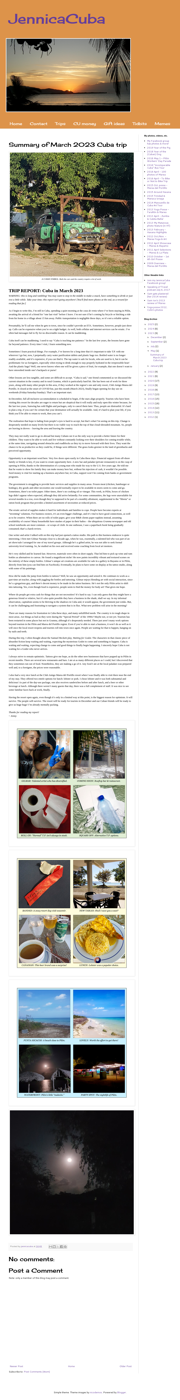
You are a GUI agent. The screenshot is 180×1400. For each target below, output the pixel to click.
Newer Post (16, 1366)
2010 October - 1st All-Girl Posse (158, 258)
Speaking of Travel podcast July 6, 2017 (158, 288)
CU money (84, 123)
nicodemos (96, 1392)
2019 (151, 385)
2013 (151, 412)
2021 (151, 376)
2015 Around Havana (159, 192)
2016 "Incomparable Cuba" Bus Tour (158, 166)
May (153, 350)
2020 (151, 380)
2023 (151, 333)
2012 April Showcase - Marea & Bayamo (159, 244)
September (157, 341)
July (153, 346)
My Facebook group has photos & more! (158, 142)
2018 (151, 389)
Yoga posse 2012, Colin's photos (157, 309)
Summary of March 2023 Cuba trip (158, 357)
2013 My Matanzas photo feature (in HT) (158, 224)
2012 (151, 417)
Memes (162, 123)
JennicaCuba (57, 18)
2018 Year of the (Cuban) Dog (156, 153)
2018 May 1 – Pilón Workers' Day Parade (159, 160)
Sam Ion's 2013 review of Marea (156, 302)
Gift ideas (114, 123)
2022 (151, 371)
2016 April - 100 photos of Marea (156, 173)
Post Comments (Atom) (37, 1371)
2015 (151, 403)
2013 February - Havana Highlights (157, 231)
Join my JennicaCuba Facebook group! (158, 282)
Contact (38, 123)
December (157, 337)
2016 (151, 398)
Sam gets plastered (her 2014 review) (157, 295)
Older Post (126, 1366)
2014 (151, 407)
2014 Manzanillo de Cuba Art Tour (158, 204)
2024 (151, 328)
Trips (60, 123)
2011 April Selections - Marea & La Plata (159, 251)
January (155, 365)
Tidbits (140, 123)
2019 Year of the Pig (158, 147)
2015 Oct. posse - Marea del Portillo (157, 187)
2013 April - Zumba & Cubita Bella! (158, 217)
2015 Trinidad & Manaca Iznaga (156, 197)
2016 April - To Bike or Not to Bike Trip (158, 180)
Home (16, 123)
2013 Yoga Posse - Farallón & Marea (158, 211)
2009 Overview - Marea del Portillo (157, 265)
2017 (151, 394)
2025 (151, 324)
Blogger (121, 1392)
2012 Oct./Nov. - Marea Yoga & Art (157, 238)
